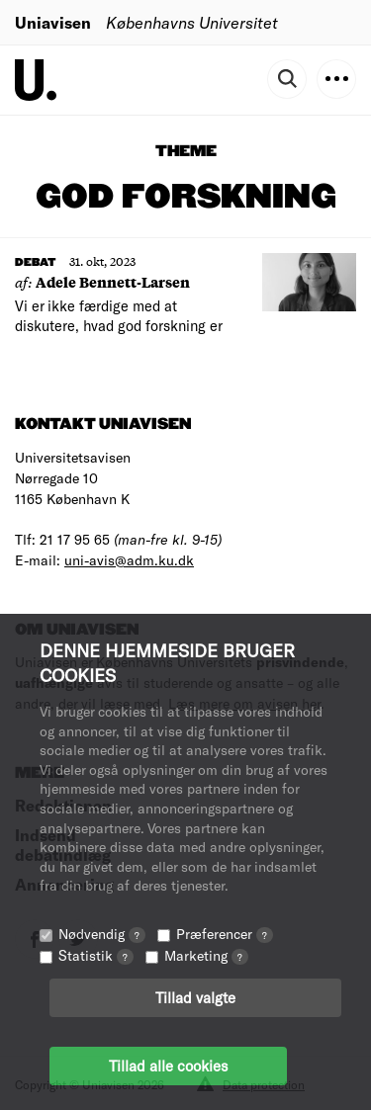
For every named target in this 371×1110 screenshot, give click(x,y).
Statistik (96, 955)
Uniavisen (53, 22)
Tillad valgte (195, 997)
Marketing (206, 955)
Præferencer (224, 933)
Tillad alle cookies (168, 1065)
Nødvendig (101, 933)
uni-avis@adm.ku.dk (129, 560)
